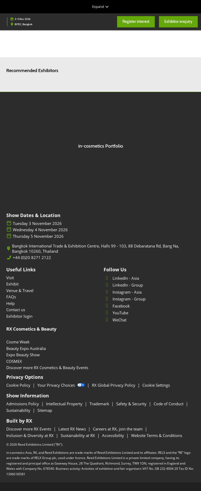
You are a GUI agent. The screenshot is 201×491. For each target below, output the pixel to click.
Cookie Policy (18, 385)
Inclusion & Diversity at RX (30, 435)
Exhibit (12, 284)
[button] (136, 22)
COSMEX (14, 361)
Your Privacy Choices (61, 385)
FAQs (11, 296)
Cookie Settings (156, 385)
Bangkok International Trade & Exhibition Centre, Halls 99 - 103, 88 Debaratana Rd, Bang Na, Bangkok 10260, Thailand (95, 249)
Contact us (15, 309)
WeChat (115, 319)
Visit (10, 277)
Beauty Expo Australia (26, 348)
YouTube (116, 312)
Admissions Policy (23, 403)
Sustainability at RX (78, 435)
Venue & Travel (20, 290)
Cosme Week (18, 341)
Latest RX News (72, 428)
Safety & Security (132, 403)
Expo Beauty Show (23, 354)
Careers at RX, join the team (118, 428)
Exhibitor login (19, 316)
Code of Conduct (169, 403)
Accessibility (113, 435)
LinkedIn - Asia (121, 278)
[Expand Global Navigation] (100, 6)
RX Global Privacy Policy (114, 385)
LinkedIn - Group (123, 285)
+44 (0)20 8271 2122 (32, 257)
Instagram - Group (125, 298)
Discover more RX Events (29, 428)
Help (10, 303)
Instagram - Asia (123, 292)
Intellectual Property (64, 403)
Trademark (100, 403)
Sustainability (18, 410)
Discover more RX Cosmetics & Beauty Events (47, 367)
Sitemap (44, 410)
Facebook (117, 306)
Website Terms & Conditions (156, 435)
